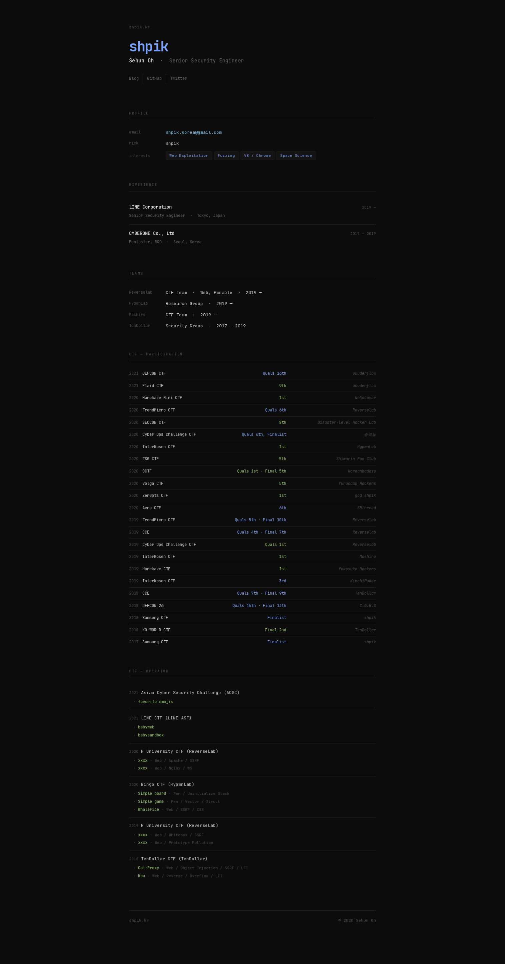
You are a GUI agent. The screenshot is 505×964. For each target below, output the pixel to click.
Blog (134, 78)
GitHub (154, 78)
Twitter (178, 78)
